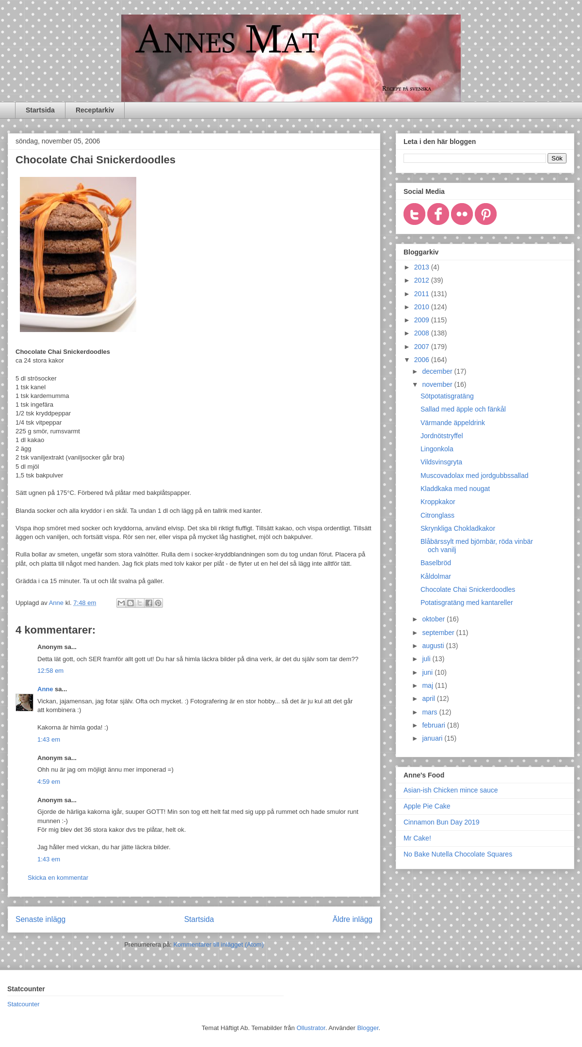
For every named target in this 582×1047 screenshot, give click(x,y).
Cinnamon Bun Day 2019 (441, 822)
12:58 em (50, 670)
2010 (422, 307)
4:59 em (48, 781)
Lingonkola (436, 449)
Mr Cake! (417, 838)
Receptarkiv (95, 110)
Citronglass (437, 515)
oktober (434, 619)
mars (430, 712)
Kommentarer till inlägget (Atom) (218, 944)
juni (428, 672)
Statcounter (23, 1004)
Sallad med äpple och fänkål (463, 409)
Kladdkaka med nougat (455, 488)
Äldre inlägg (352, 919)
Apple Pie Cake (427, 806)
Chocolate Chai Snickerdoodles (467, 589)
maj (428, 685)
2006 (422, 360)
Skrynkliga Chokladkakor (457, 528)
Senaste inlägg (40, 919)
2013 (422, 267)
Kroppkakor (437, 502)
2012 (422, 280)
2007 (422, 346)
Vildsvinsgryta (441, 462)
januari (433, 738)
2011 (422, 294)
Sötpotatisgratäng (447, 396)
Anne (45, 689)
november (438, 384)
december (438, 371)
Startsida (40, 110)
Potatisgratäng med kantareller (466, 602)
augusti (434, 646)
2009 (422, 320)
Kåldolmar (435, 576)
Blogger (367, 1027)
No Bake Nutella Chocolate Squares (458, 854)
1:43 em (48, 739)
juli (427, 659)
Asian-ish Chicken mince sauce (451, 790)
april (429, 698)
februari (434, 725)
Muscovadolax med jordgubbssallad (474, 475)
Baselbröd (435, 563)
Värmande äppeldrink (452, 423)
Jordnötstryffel (441, 436)
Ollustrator (310, 1027)
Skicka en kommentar (58, 877)
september (439, 632)
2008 (422, 333)
